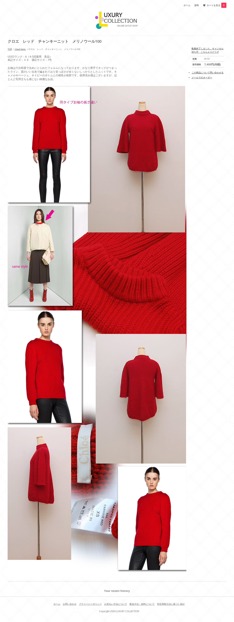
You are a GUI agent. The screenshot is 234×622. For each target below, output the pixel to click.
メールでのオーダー (202, 77)
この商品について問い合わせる (208, 72)
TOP (10, 49)
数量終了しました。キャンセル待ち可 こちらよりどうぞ (208, 50)
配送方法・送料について (142, 604)
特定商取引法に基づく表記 (171, 604)
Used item (20, 49)
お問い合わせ (69, 604)
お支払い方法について (115, 604)
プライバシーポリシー (90, 604)
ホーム (187, 5)
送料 (196, 5)
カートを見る (216, 5)
